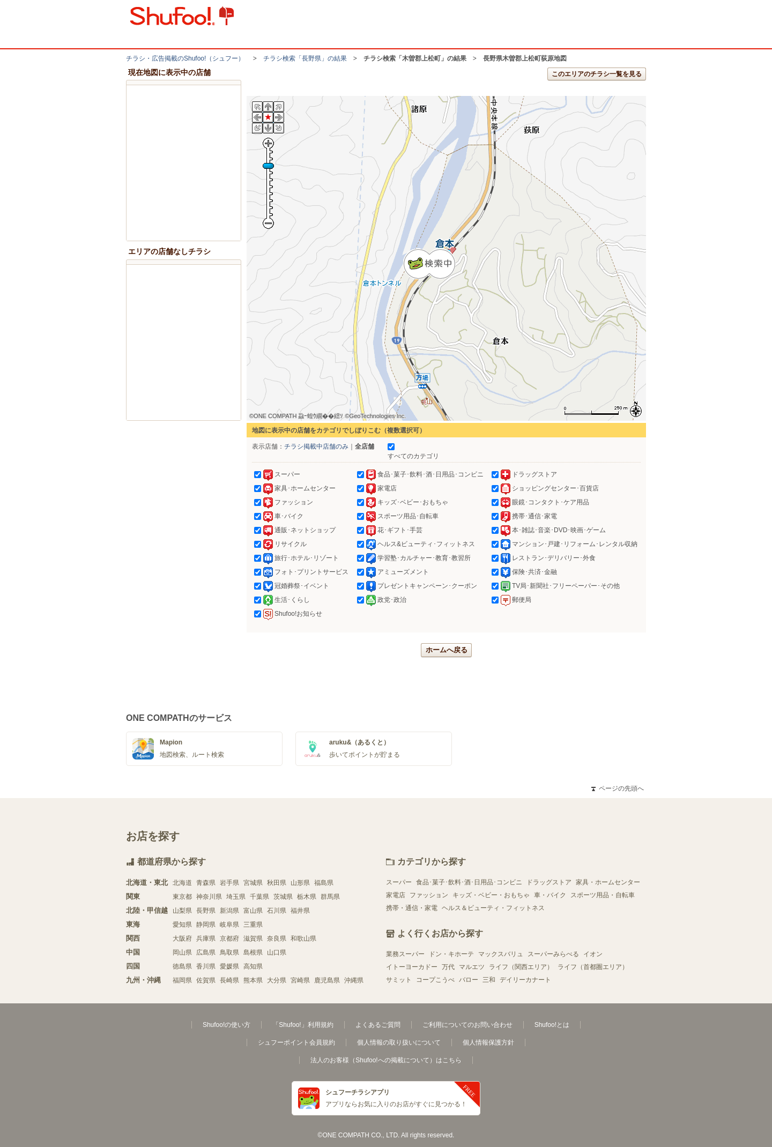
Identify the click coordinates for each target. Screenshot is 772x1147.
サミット (399, 980)
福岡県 (182, 980)
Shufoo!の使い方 (226, 1025)
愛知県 (182, 924)
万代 (448, 967)
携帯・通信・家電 (411, 908)
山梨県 (182, 910)
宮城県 (253, 883)
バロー (468, 980)
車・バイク (550, 895)
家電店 (395, 895)
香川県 (206, 966)
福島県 (323, 883)
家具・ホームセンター (608, 882)
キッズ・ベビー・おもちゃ (491, 895)
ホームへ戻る (446, 650)
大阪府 (182, 938)
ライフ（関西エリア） (521, 967)
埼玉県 (236, 896)
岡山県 (182, 952)
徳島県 (182, 966)
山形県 (300, 883)
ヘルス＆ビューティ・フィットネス (493, 908)
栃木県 (306, 896)
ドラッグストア (548, 882)
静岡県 (206, 924)
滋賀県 (253, 938)
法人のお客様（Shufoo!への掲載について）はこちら (385, 1060)
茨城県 (283, 896)
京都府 (229, 938)
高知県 (253, 966)
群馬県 (330, 896)
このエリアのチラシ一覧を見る (597, 74)
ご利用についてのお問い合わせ (467, 1025)
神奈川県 (209, 896)
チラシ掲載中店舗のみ (316, 446)
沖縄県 (353, 980)
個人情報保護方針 (488, 1042)
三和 (488, 980)
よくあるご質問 (377, 1025)
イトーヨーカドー (411, 967)
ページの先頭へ (617, 788)
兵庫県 (206, 938)
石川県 (276, 910)
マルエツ (472, 967)
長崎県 (229, 980)
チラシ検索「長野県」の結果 (305, 58)
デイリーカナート (525, 980)
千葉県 (259, 896)
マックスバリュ (500, 954)
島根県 (253, 952)
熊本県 (253, 980)
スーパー (399, 882)
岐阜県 (229, 924)
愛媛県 (229, 966)
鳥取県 (229, 952)
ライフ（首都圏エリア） (593, 967)
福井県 (300, 910)
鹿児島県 (327, 980)
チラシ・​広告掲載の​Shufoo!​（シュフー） (185, 58)
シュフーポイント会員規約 (296, 1042)
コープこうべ (435, 980)
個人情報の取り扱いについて (399, 1042)
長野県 (206, 910)
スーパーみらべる (553, 954)
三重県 (253, 924)
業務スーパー (405, 954)
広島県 (206, 952)
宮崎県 (300, 980)
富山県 (253, 910)
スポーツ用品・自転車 (602, 895)
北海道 (182, 883)
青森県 (206, 883)
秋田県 (276, 883)
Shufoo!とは (552, 1025)
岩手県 (229, 883)
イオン (593, 954)
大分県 (276, 980)
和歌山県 (303, 938)
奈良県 (276, 938)
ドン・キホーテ (451, 954)
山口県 (276, 952)
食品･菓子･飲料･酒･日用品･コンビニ (469, 882)
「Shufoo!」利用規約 (302, 1025)
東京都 (182, 896)
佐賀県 (206, 980)
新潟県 (229, 910)
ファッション (429, 895)
